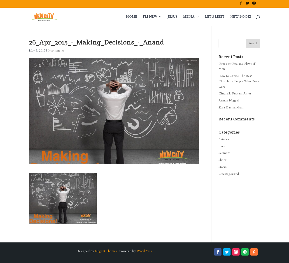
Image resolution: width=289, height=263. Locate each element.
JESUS (172, 17)
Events (223, 146)
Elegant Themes (106, 251)
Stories (223, 167)
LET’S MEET (214, 17)
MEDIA (189, 17)
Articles (224, 139)
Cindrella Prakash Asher (235, 93)
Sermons (224, 153)
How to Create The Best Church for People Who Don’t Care (239, 81)
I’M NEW (150, 17)
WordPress (144, 251)
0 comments (56, 50)
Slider (222, 160)
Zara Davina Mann (231, 107)
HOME (131, 17)
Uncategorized (229, 174)
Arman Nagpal (229, 100)
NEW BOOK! (240, 17)
